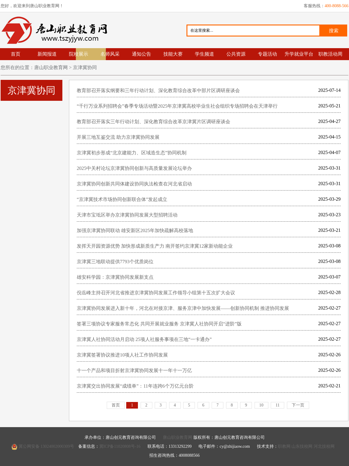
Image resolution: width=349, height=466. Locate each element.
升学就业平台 (299, 54)
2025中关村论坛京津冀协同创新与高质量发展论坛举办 (134, 168)
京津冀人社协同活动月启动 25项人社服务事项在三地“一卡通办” (144, 339)
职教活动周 (330, 54)
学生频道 (204, 54)
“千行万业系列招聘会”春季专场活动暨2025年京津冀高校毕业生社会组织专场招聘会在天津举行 (177, 106)
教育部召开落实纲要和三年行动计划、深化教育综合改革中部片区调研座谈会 (158, 90)
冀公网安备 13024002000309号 (46, 446)
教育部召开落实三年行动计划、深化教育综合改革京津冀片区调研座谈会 (153, 121)
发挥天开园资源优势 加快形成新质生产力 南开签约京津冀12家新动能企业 (155, 246)
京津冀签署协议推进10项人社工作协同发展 (122, 354)
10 (261, 405)
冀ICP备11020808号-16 (120, 446)
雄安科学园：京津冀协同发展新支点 (115, 277)
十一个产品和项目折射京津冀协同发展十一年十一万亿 (134, 370)
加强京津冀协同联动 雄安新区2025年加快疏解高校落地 (135, 230)
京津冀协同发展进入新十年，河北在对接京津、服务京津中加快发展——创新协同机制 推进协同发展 (183, 308)
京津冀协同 (84, 67)
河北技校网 (324, 446)
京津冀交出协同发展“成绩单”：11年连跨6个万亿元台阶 (135, 386)
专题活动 (267, 54)
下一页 (298, 405)
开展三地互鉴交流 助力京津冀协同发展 (118, 137)
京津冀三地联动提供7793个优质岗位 (115, 261)
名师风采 (110, 54)
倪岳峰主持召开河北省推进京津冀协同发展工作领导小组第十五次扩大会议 (156, 292)
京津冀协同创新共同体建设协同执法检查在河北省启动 (134, 183)
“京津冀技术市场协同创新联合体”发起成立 (122, 199)
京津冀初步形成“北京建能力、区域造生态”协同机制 (131, 152)
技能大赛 (173, 54)
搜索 (334, 30)
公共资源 (236, 54)
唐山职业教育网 (57, 30)
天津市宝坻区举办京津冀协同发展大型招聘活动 (127, 214)
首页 (15, 54)
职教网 (284, 446)
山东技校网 (301, 446)
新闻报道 (47, 54)
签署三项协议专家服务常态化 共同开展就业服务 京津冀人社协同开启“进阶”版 (159, 323)
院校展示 (78, 54)
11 (277, 405)
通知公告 (141, 54)
